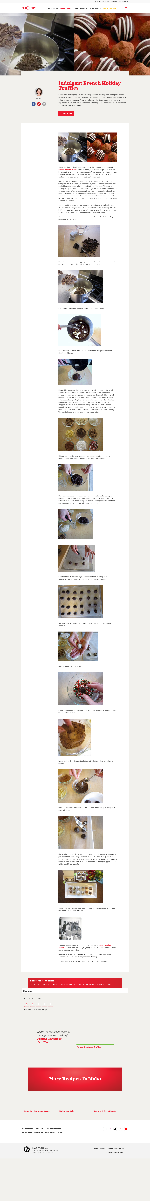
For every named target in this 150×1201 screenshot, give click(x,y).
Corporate (38, 1133)
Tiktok (115, 1129)
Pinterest (39, 104)
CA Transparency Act (115, 1152)
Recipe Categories (54, 1129)
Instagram (110, 1129)
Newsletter (27, 1133)
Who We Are (95, 8)
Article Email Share (44, 104)
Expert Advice (66, 8)
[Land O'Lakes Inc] (41, 1148)
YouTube (126, 1129)
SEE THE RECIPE (66, 113)
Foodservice (50, 1133)
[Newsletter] (123, 1)
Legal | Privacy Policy (38, 1152)
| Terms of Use (49, 1152)
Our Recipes (53, 8)
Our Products (81, 8)
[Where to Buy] (100, 1)
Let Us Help (40, 1129)
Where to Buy (27, 1129)
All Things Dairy (110, 8)
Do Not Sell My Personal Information (109, 1148)
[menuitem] (52, 8)
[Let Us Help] (112, 1)
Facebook (34, 104)
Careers (61, 1133)
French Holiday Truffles (68, 169)
